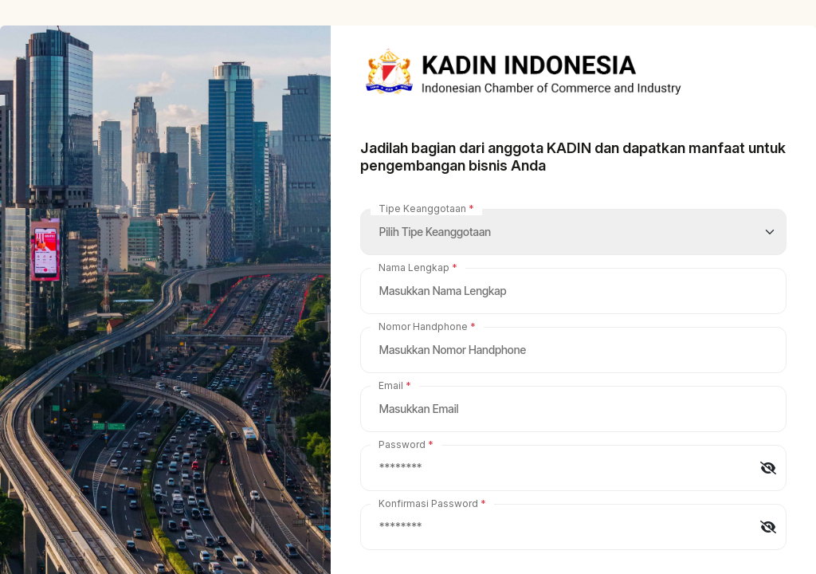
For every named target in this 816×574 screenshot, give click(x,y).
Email (391, 385)
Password (402, 444)
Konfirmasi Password (428, 503)
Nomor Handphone (423, 326)
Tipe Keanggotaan (422, 208)
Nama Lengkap (414, 267)
